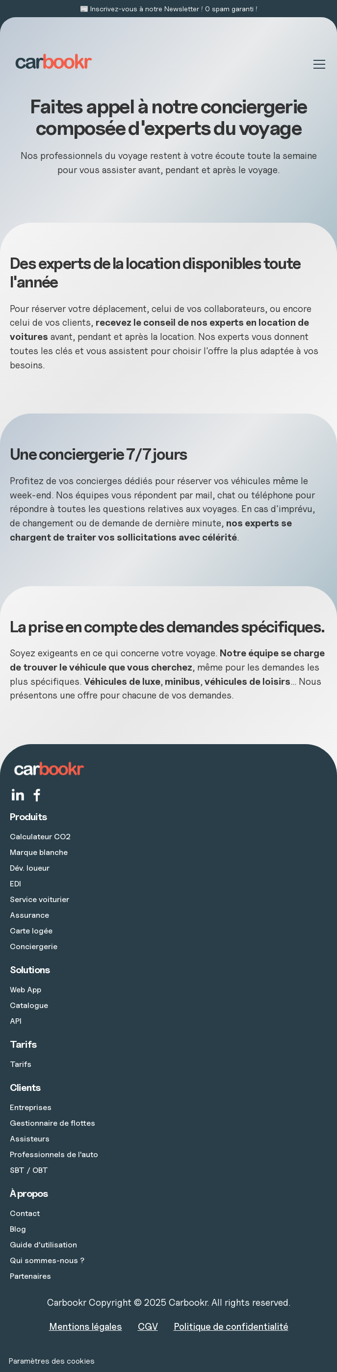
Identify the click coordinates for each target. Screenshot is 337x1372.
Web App (25, 989)
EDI (15, 883)
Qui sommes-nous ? (47, 1260)
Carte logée (31, 930)
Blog (18, 1229)
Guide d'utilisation (43, 1244)
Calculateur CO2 (40, 836)
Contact (25, 1213)
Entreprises (31, 1107)
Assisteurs (30, 1138)
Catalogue (29, 1005)
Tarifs (20, 1064)
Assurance (29, 915)
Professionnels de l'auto (54, 1154)
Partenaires (30, 1276)
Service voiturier (39, 899)
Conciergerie (33, 946)
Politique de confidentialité (231, 1326)
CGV (148, 1326)
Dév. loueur (30, 868)
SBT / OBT (29, 1170)
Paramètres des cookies (51, 1361)
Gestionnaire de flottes (52, 1123)
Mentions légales (85, 1326)
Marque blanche (39, 852)
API (16, 1021)
